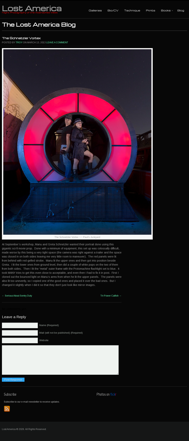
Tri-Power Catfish (111, 295)
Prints (150, 10)
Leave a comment (57, 42)
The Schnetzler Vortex (21, 38)
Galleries (95, 10)
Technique (132, 10)
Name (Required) (49, 325)
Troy (19, 42)
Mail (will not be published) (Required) (61, 332)
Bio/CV (113, 10)
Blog (180, 10)
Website (43, 340)
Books (166, 11)
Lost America (32, 8)
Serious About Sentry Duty (17, 295)
